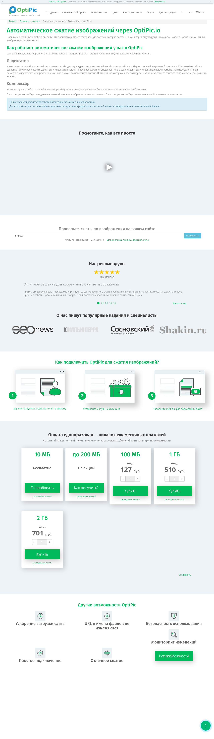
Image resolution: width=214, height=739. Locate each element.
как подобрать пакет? (42, 496)
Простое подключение (40, 655)
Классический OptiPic (74, 12)
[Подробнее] (159, 1)
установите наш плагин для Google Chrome (128, 239)
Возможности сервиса (30, 21)
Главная (13, 21)
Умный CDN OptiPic (57, 1)
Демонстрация (167, 12)
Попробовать (42, 487)
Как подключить (132, 12)
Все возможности (174, 656)
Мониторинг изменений (173, 637)
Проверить (192, 235)
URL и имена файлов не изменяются (107, 620)
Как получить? (86, 487)
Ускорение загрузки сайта (40, 618)
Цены (115, 12)
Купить (130, 491)
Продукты (52, 12)
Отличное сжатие (107, 655)
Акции (150, 12)
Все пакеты (185, 574)
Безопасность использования (174, 618)
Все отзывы (179, 303)
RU (200, 12)
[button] (3, 1)
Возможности (99, 12)
